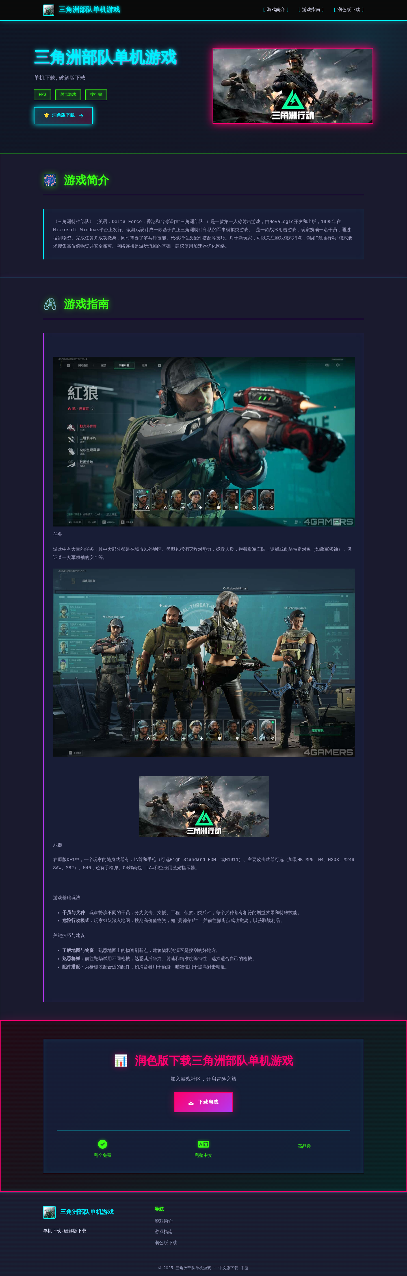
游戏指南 (311, 9)
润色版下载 (348, 9)
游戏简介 (276, 9)
